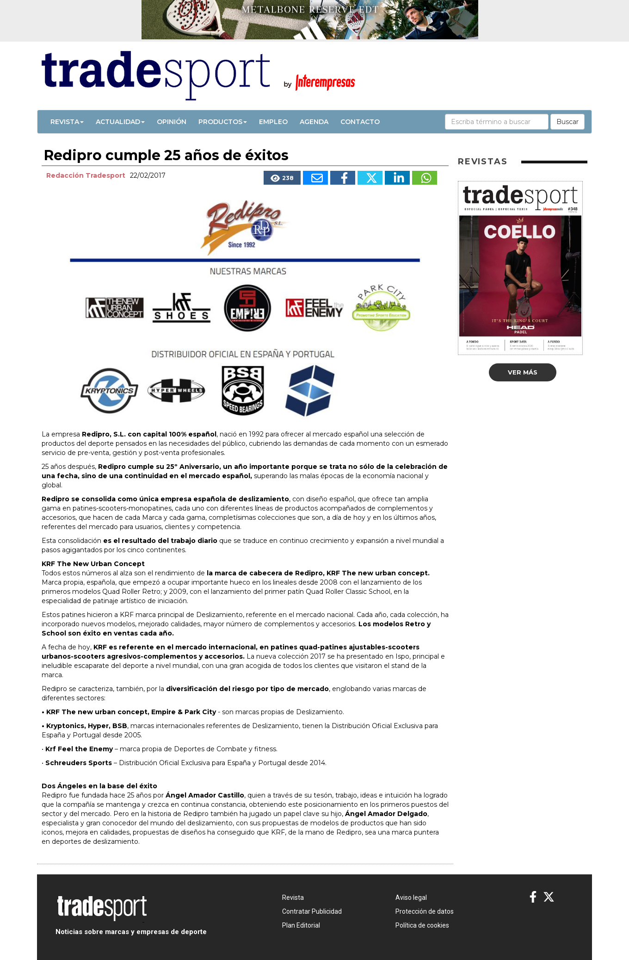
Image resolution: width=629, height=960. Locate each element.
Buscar (567, 122)
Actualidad (120, 122)
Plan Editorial (301, 925)
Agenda (314, 122)
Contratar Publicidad (312, 911)
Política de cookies (422, 925)
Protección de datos (424, 911)
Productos (222, 122)
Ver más (522, 372)
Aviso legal (411, 897)
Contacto (360, 122)
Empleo (273, 122)
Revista (67, 122)
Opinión (171, 122)
